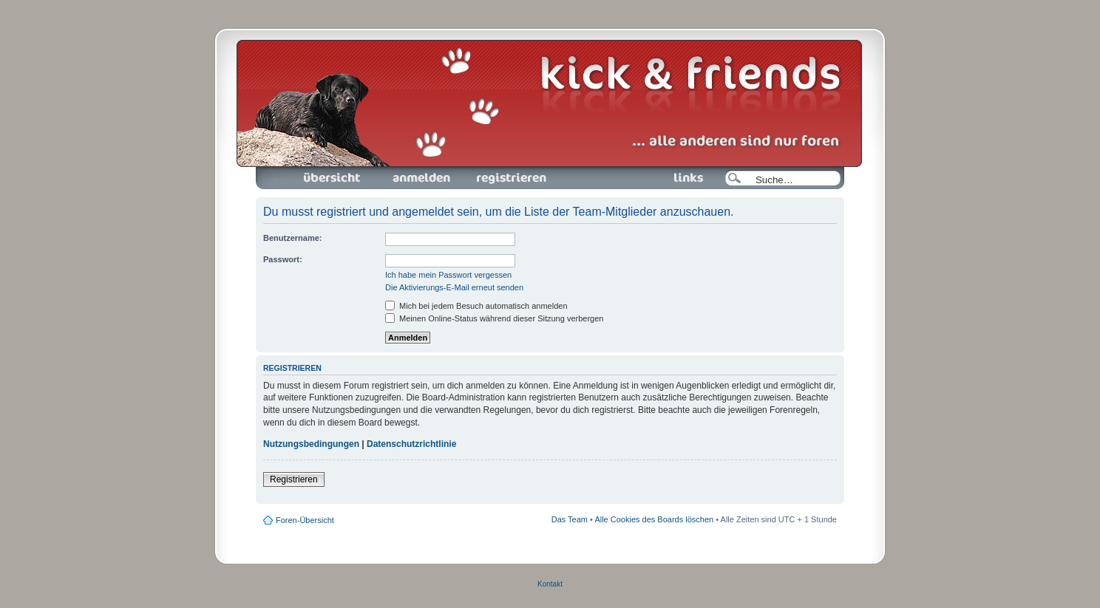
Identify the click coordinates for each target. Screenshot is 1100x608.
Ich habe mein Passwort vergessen (448, 274)
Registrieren (510, 178)
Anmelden (421, 178)
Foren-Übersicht (332, 178)
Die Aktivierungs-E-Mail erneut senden (454, 287)
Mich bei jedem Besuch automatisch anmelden (476, 305)
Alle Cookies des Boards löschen (653, 519)
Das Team (569, 519)
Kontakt (550, 584)
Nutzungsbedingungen (311, 444)
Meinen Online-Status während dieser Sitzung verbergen (494, 318)
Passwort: (282, 259)
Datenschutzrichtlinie (411, 444)
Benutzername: (292, 237)
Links (682, 178)
